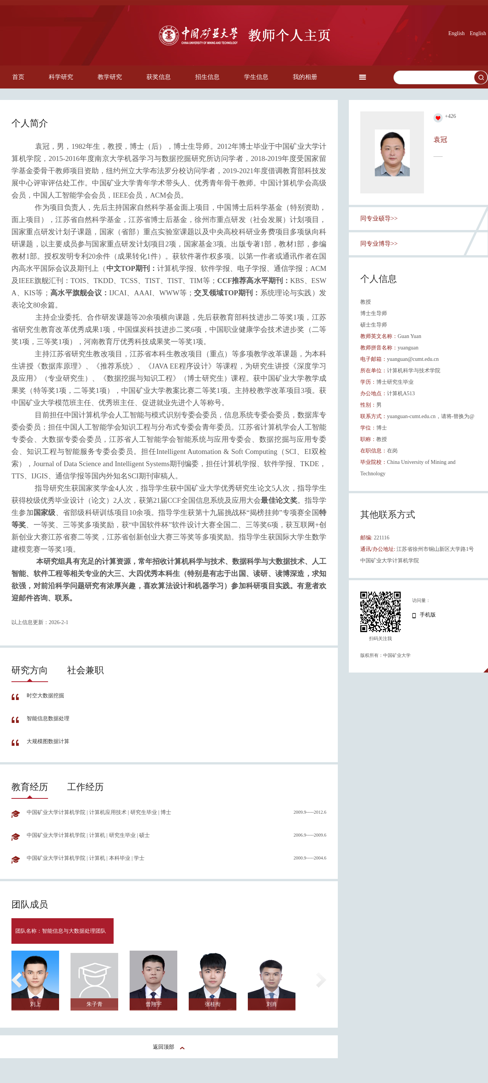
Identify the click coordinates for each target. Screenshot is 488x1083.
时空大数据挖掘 (45, 695)
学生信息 (256, 77)
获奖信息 (158, 77)
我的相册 (305, 77)
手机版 (428, 615)
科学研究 (61, 77)
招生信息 (207, 77)
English (456, 33)
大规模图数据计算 (48, 741)
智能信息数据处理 (48, 718)
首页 (18, 77)
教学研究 (110, 77)
